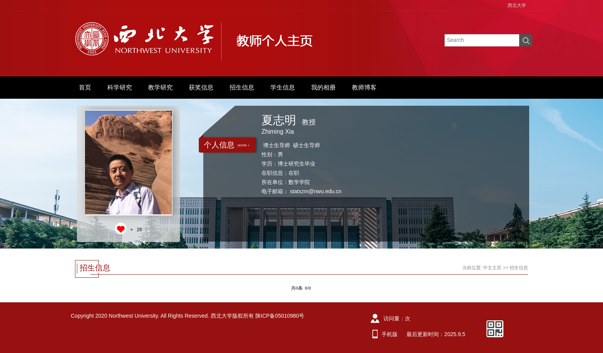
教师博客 (364, 87)
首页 (85, 87)
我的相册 (323, 87)
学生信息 (282, 87)
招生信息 (242, 87)
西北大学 (517, 5)
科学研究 (119, 87)
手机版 (389, 334)
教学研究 (160, 87)
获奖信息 (201, 87)
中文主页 (492, 267)
